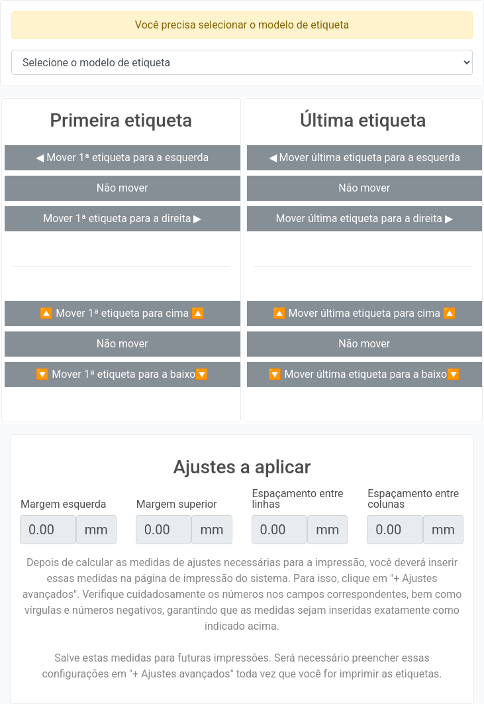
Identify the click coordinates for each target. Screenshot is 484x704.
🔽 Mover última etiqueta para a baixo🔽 (364, 374)
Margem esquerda (64, 504)
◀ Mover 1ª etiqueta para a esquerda (122, 157)
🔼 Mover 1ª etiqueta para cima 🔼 (122, 313)
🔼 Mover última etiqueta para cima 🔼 (364, 313)
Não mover (122, 188)
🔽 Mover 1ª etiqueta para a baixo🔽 (122, 374)
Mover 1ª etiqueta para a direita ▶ (122, 218)
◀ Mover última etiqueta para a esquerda (364, 157)
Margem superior (176, 504)
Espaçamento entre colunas (413, 499)
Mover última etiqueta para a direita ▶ (364, 218)
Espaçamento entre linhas (298, 499)
